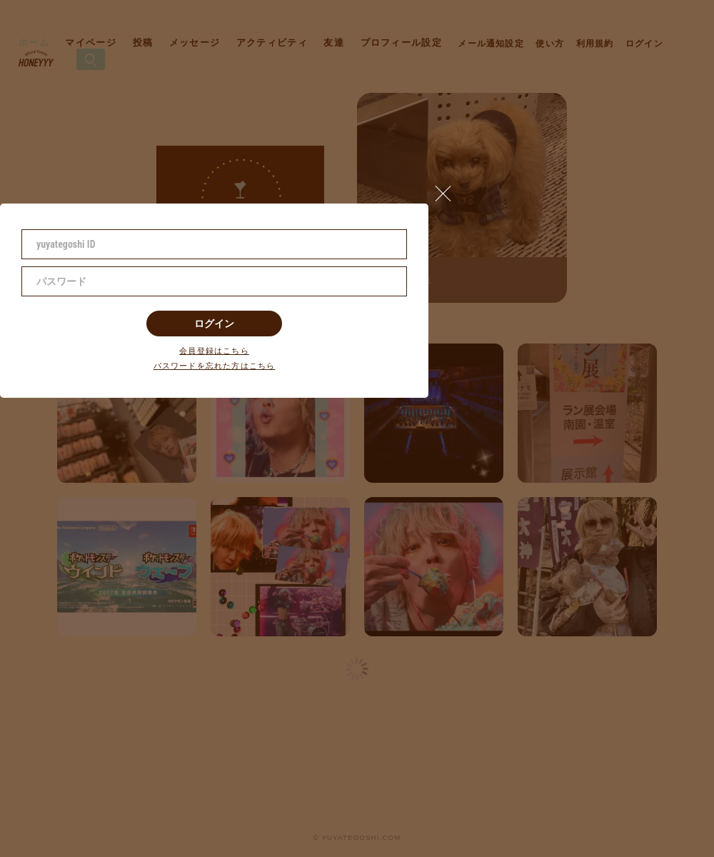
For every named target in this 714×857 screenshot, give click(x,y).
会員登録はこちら (214, 351)
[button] (449, 190)
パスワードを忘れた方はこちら (215, 366)
